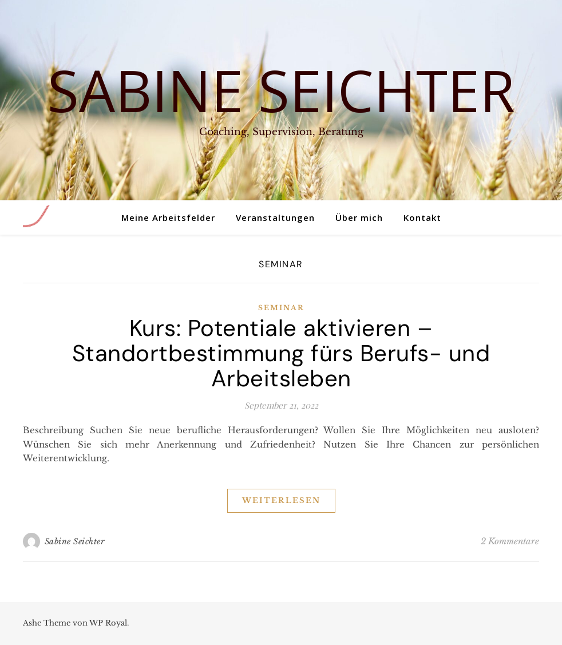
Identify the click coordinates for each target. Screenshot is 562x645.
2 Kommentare (510, 541)
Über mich (359, 217)
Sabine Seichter (281, 89)
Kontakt (422, 217)
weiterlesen (281, 500)
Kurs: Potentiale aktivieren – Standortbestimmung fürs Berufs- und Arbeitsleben (281, 353)
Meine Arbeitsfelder (168, 217)
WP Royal (108, 623)
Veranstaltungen (275, 217)
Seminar (281, 307)
